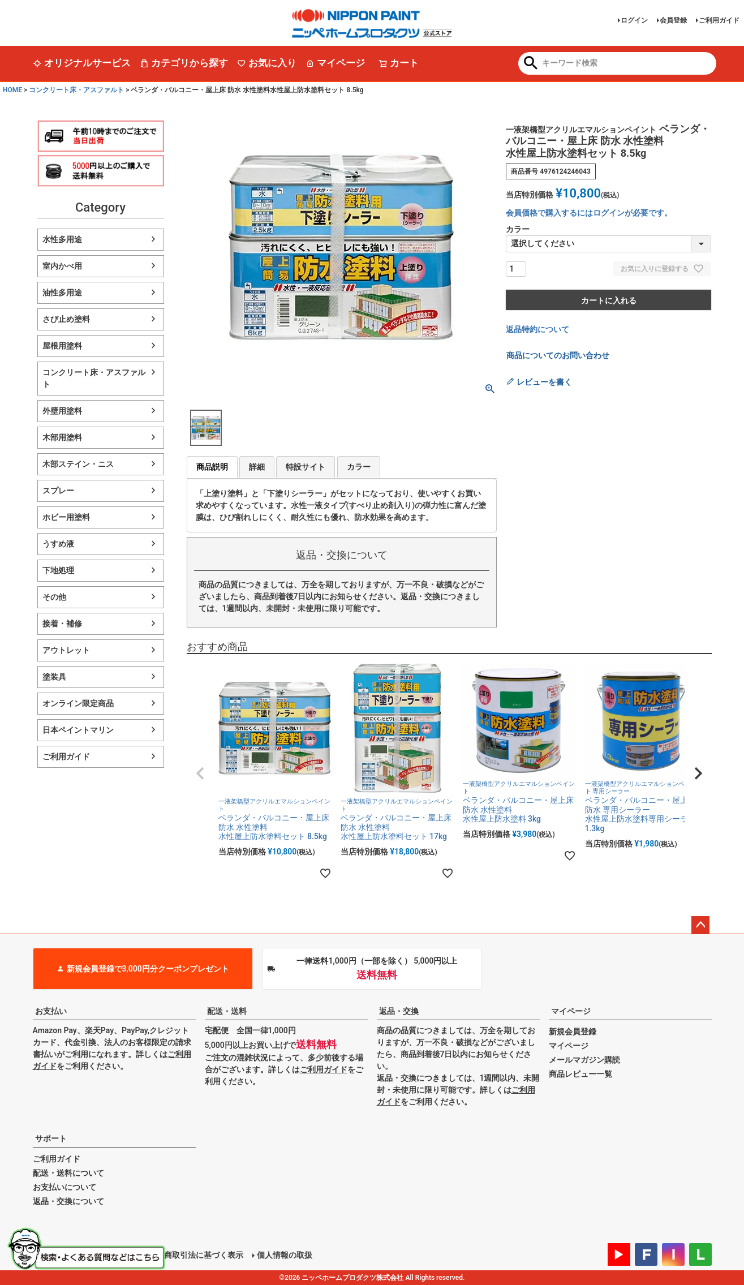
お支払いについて (64, 1187)
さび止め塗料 (66, 319)
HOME (12, 90)
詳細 (257, 466)
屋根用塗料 (62, 345)
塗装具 (54, 676)
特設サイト (305, 466)
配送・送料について (68, 1172)
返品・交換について (68, 1201)
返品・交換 (399, 1011)
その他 (54, 596)
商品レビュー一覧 (580, 1073)
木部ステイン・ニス (78, 464)
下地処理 (58, 570)
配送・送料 (227, 1011)
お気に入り (266, 62)
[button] (200, 773)
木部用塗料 (62, 437)
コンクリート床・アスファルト (76, 90)
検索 (531, 64)
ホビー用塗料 (66, 517)
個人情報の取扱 (284, 1255)
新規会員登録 (572, 1031)
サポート (51, 1138)
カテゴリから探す (184, 62)
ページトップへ (700, 925)
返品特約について (537, 329)
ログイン (634, 20)
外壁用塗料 (62, 410)
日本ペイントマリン (78, 729)
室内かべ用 (62, 265)
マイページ (335, 62)
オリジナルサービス (82, 62)
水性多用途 (62, 239)
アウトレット (66, 650)
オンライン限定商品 (78, 703)
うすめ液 (58, 543)
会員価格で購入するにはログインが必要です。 (589, 212)
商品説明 (212, 466)
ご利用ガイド (719, 20)
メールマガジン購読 (584, 1059)
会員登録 (673, 20)
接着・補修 (62, 623)
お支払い (51, 1011)
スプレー (58, 490)
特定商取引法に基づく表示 (195, 1255)
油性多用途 (62, 292)
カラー (359, 466)
